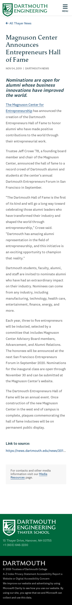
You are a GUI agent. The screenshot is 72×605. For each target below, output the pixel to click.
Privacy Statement (25, 574)
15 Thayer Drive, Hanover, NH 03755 (27, 540)
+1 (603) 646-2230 (15, 545)
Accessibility (44, 574)
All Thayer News (18, 23)
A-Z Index (8, 574)
